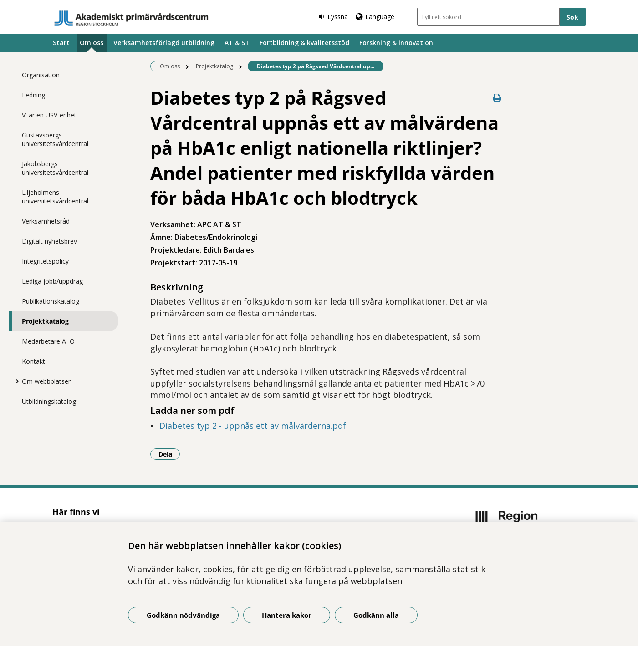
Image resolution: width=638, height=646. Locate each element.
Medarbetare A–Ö (48, 341)
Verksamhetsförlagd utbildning (163, 42)
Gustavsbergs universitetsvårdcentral (55, 139)
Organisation (41, 75)
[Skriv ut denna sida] (497, 98)
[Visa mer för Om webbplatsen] (15, 381)
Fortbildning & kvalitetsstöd (304, 42)
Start (61, 42)
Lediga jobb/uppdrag (52, 281)
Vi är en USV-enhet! (50, 115)
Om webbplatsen (47, 381)
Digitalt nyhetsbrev (49, 241)
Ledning (33, 95)
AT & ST (237, 42)
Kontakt (33, 361)
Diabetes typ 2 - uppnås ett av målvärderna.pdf (252, 425)
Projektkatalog (45, 321)
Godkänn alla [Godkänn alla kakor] (376, 615)
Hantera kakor (286, 615)
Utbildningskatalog (49, 401)
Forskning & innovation (396, 42)
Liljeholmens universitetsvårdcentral (55, 196)
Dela (169, 453)
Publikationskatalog (50, 301)
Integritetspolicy (45, 261)
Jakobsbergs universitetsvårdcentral (55, 168)
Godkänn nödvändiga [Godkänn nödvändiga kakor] (183, 615)
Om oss (91, 42)
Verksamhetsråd (46, 221)
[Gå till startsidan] (131, 18)
